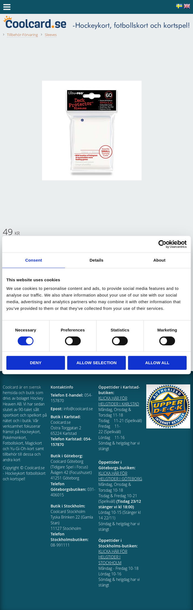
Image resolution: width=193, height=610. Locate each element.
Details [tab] (96, 260)
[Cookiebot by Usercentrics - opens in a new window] (162, 244)
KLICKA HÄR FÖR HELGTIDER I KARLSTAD (118, 400)
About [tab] (159, 260)
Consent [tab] (33, 260)
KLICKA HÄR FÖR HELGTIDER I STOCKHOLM (112, 557)
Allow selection (97, 362)
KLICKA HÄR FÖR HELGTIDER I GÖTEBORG (120, 476)
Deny (35, 362)
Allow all (157, 362)
